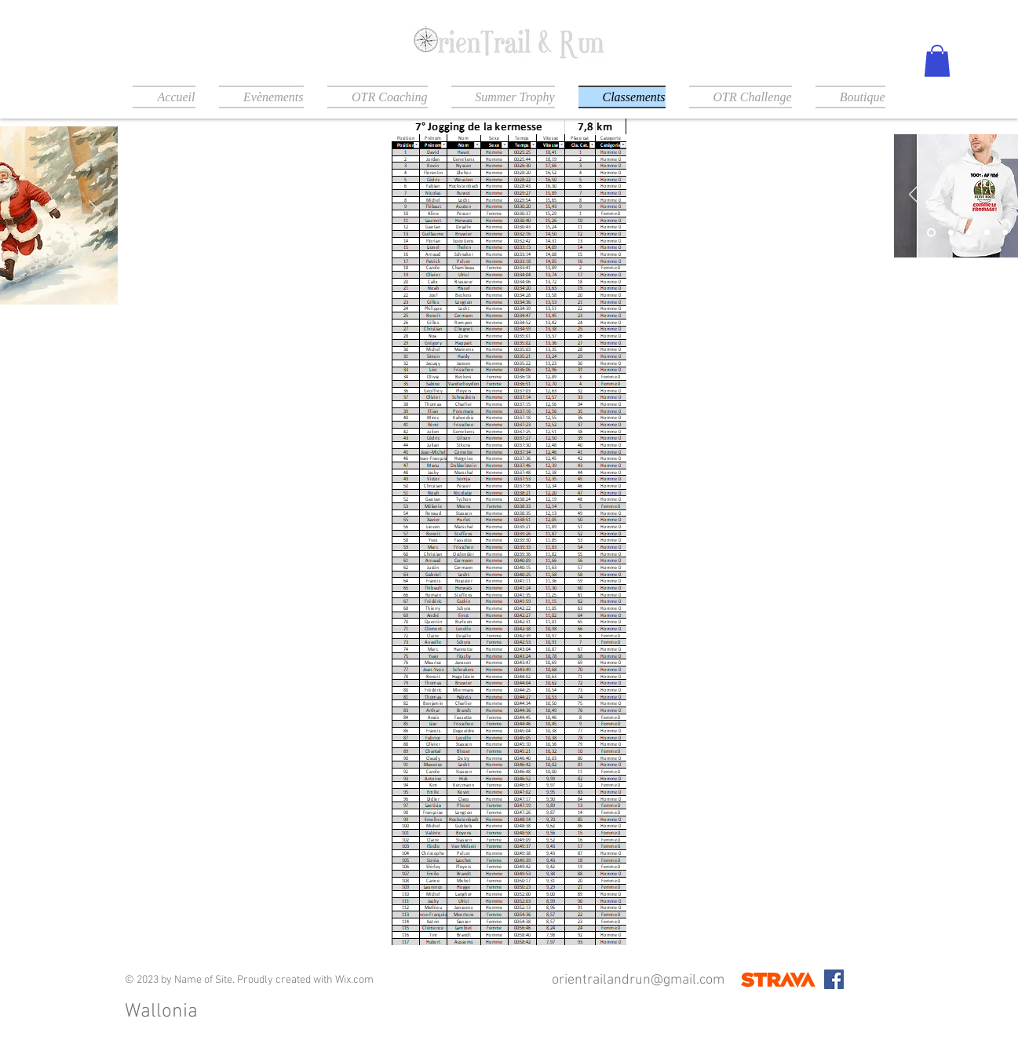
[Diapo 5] (1005, 232)
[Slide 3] (969, 232)
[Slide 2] (951, 232)
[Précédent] (916, 195)
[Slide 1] (931, 232)
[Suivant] (96, 215)
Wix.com (354, 980)
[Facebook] (834, 979)
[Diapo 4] (987, 232)
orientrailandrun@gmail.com (638, 980)
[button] (937, 61)
